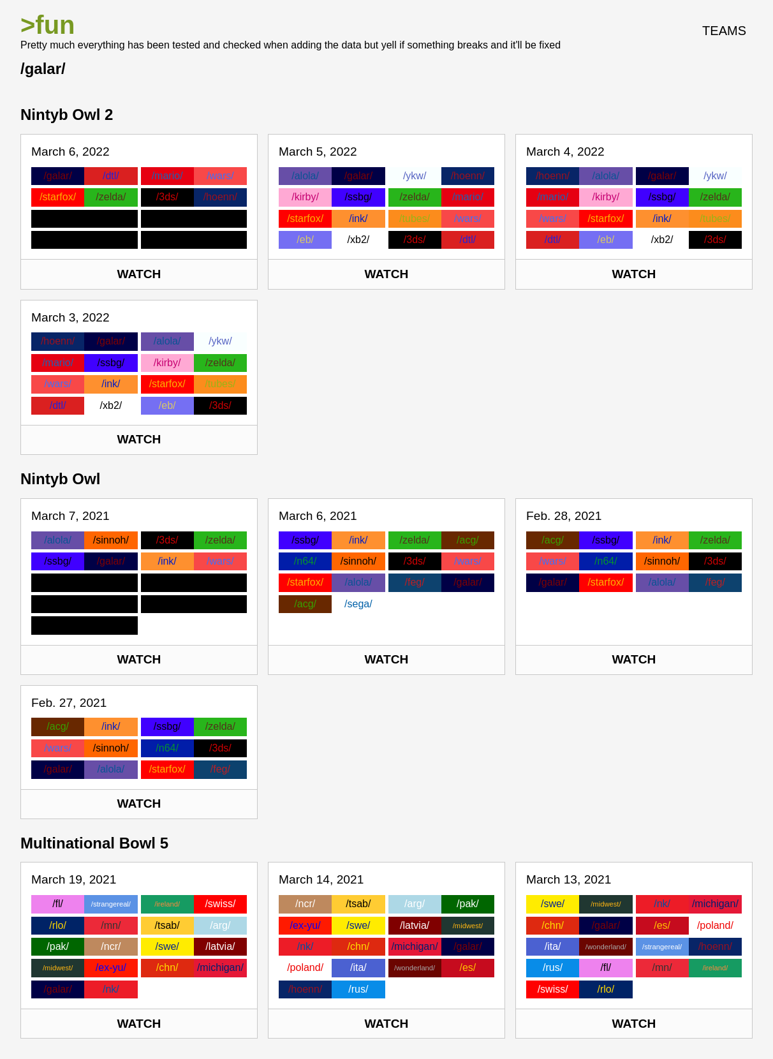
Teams (724, 31)
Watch (139, 274)
